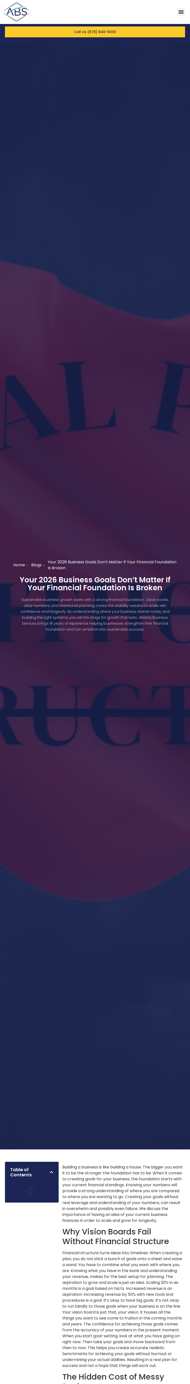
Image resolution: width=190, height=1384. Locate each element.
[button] (181, 12)
